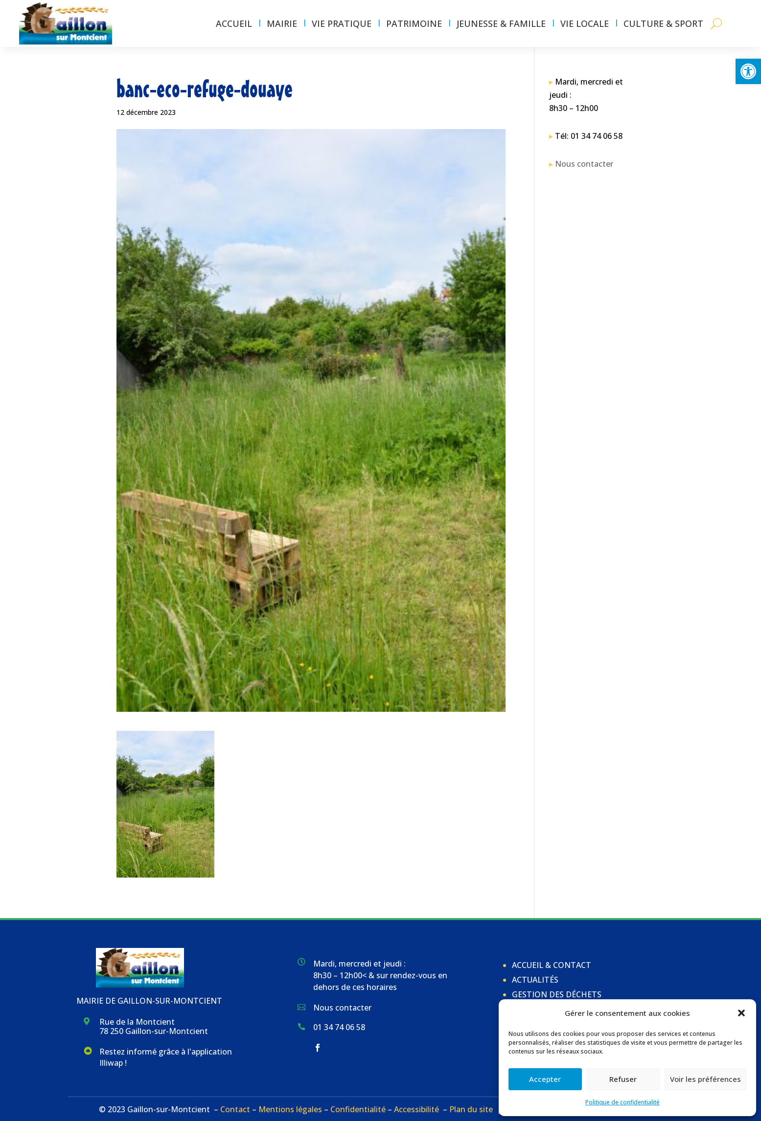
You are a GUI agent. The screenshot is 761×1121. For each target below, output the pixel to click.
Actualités (535, 979)
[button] (748, 71)
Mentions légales (290, 1109)
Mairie (282, 23)
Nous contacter (584, 163)
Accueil (234, 23)
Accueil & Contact (551, 965)
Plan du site (471, 1109)
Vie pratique (341, 23)
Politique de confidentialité (622, 1102)
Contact (235, 1109)
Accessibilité (416, 1109)
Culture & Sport (663, 23)
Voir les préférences (705, 1079)
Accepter (545, 1079)
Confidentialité (358, 1109)
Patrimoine (414, 23)
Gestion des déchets (556, 994)
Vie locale (584, 23)
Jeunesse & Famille (501, 23)
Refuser (623, 1079)
